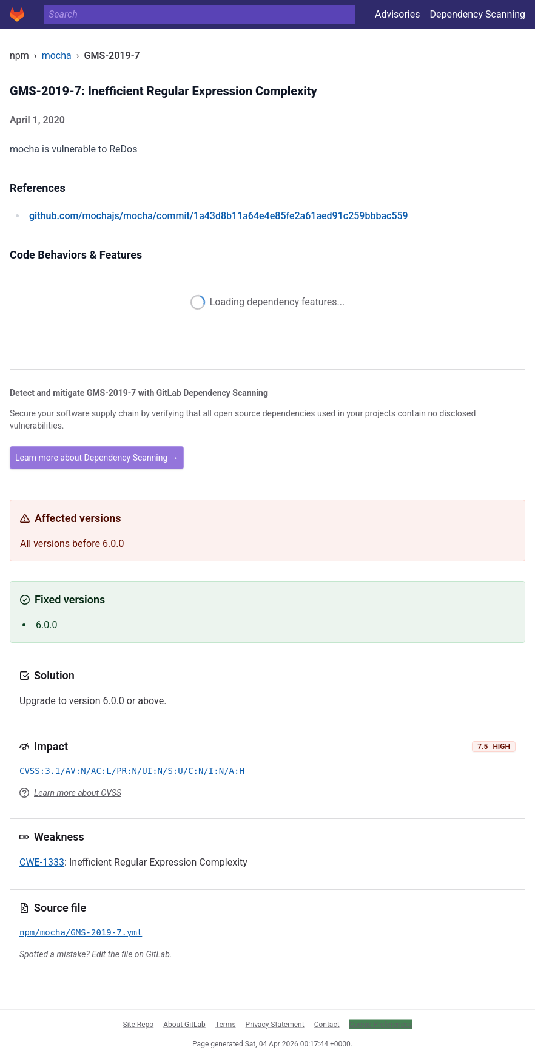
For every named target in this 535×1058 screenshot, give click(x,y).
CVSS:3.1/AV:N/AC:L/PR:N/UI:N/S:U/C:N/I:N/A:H (131, 771)
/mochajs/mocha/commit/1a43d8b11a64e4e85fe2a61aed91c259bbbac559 (218, 216)
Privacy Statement (275, 1024)
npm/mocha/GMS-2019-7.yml (80, 932)
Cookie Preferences (380, 1024)
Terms (225, 1024)
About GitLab (184, 1024)
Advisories (397, 14)
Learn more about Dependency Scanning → (96, 458)
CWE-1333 (41, 862)
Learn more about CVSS (77, 793)
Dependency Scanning (477, 14)
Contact (327, 1024)
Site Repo (138, 1024)
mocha (57, 55)
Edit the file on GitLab (130, 954)
